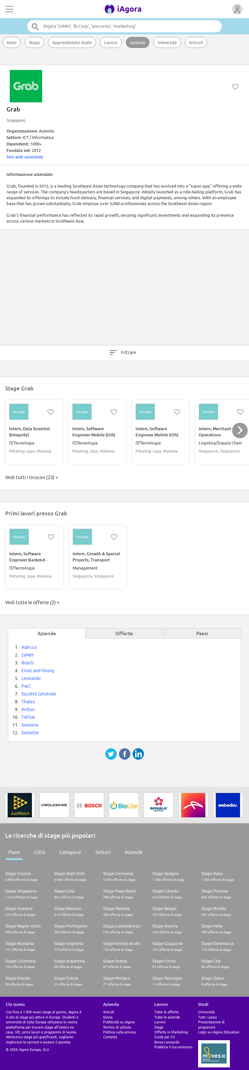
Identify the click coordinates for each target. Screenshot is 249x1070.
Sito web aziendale (24, 156)
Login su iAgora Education (218, 1032)
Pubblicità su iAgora (119, 1022)
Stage (34, 42)
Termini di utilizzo (117, 1027)
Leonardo (31, 678)
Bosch (27, 662)
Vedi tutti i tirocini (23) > (31, 477)
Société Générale (38, 693)
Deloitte (30, 732)
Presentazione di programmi (211, 1024)
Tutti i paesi (207, 1017)
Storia (108, 1017)
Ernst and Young (37, 670)
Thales (28, 701)
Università (167, 42)
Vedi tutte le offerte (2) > (32, 602)
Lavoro (111, 42)
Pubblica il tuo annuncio (173, 1047)
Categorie (70, 852)
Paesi (14, 852)
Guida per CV (164, 1037)
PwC (26, 686)
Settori (103, 852)
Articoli (196, 42)
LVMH (27, 655)
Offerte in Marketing (171, 1032)
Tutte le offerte (166, 1012)
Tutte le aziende (167, 1017)
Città (39, 852)
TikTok (28, 717)
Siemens (30, 725)
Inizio (12, 42)
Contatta (110, 1037)
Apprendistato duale (72, 42)
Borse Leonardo (166, 1042)
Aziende (137, 42)
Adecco (29, 647)
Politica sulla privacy (119, 1032)
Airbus (27, 709)
